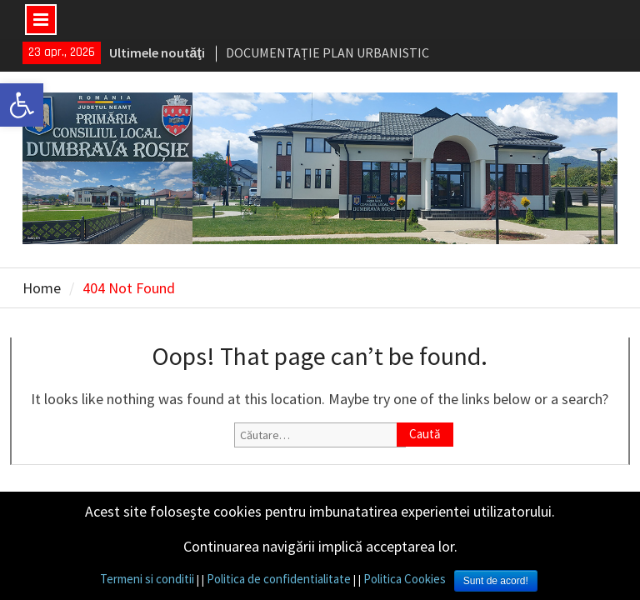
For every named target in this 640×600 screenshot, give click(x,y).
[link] (21, 105)
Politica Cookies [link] (404, 579)
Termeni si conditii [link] (147, 579)
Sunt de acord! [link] (495, 581)
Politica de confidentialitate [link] (279, 579)
